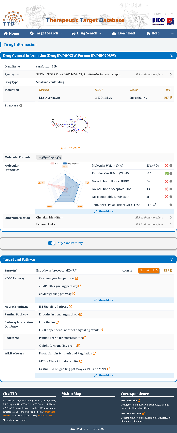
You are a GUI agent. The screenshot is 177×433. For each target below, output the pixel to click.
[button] (104, 74)
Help (153, 33)
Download (123, 33)
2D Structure (70, 148)
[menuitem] (11, 33)
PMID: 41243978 (45, 415)
